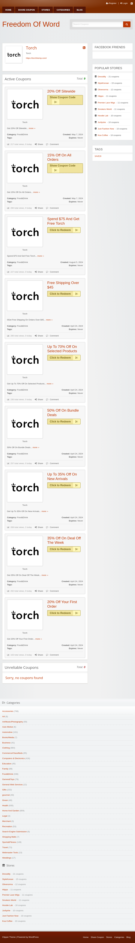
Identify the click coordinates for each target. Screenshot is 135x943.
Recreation (7, 826)
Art (3, 716)
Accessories (7, 711)
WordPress (34, 937)
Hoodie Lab (103, 116)
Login (124, 3)
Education (6, 764)
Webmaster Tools (10, 852)
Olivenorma (103, 89)
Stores (46, 10)
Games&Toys (8, 779)
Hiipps (101, 96)
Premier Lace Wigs (106, 103)
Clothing (6, 748)
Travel (5, 847)
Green (5, 800)
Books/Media (8, 737)
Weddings (6, 858)
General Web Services (12, 784)
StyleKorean (103, 83)
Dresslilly (102, 76)
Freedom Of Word (31, 24)
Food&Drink (22, 134)
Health (5, 805)
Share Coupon (26, 10)
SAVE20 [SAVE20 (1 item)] (98, 156)
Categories (63, 10)
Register (111, 3)
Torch (24, 122)
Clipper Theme (9, 937)
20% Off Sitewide (61, 91)
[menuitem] (8, 10)
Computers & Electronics (13, 758)
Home (8, 10)
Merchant (6, 821)
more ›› (32, 128)
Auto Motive (7, 727)
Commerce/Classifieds (12, 753)
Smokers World (105, 109)
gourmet (6, 795)
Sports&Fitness (9, 842)
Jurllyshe (102, 122)
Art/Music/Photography (12, 722)
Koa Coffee (103, 135)
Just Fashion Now (106, 129)
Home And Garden (10, 811)
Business (6, 743)
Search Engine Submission (14, 831)
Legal (4, 816)
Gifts (4, 790)
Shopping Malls (9, 837)
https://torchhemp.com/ (36, 58)
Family (5, 769)
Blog (79, 10)
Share (39, 144)
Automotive (7, 732)
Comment (52, 144)
